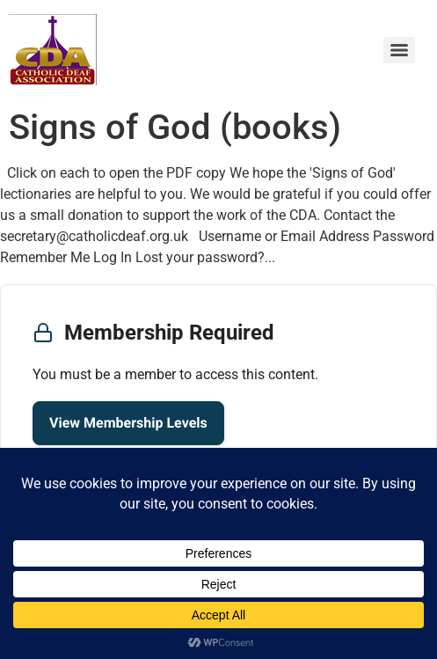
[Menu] (399, 50)
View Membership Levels (128, 422)
